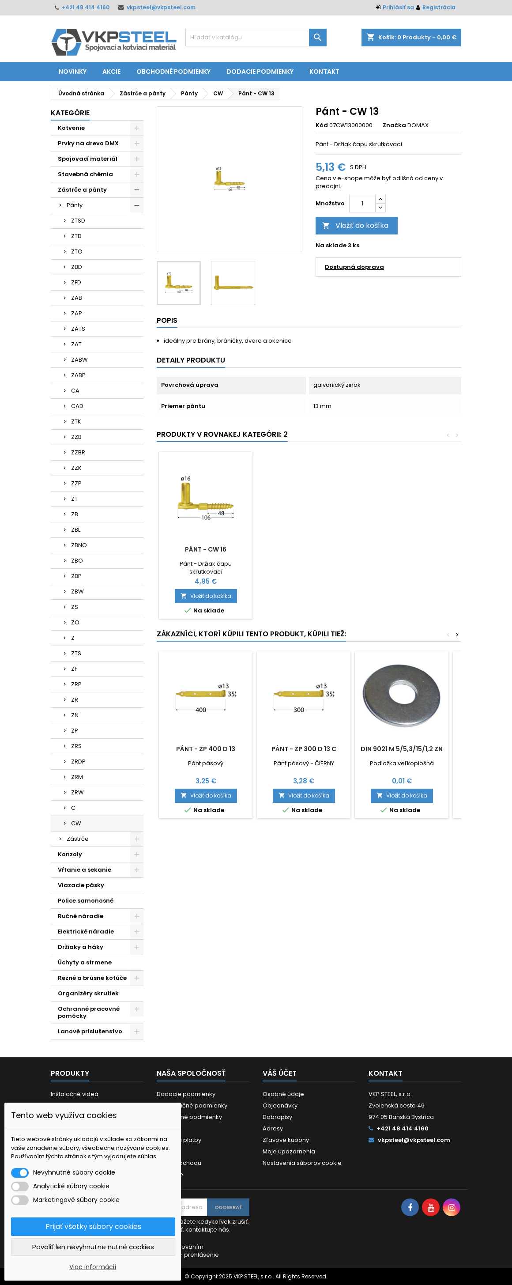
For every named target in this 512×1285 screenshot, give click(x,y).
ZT (74, 499)
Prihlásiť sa (398, 7)
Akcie (111, 71)
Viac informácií (92, 1266)
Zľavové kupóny (286, 1140)
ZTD (76, 236)
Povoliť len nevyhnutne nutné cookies (93, 1246)
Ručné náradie (80, 916)
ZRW (77, 792)
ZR (74, 699)
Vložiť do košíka (355, 225)
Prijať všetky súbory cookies (93, 1226)
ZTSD (78, 220)
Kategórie (70, 113)
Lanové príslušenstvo (90, 1031)
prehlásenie (201, 1255)
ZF (74, 669)
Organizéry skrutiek (88, 993)
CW (76, 823)
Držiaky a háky (80, 947)
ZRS (76, 746)
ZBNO (79, 545)
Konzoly (70, 854)
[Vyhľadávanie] (256, 37)
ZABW (79, 359)
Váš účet (280, 1073)
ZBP (76, 576)
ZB (74, 514)
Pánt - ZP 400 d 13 (205, 749)
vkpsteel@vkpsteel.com (161, 7)
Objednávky (280, 1105)
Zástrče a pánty (82, 189)
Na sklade (331, 245)
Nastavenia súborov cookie (302, 1163)
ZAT (76, 344)
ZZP (76, 483)
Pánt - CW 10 (206, 549)
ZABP (78, 375)
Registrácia (439, 7)
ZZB (76, 437)
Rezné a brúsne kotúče (92, 978)
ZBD (76, 267)
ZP (74, 730)
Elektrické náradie (86, 931)
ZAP (76, 313)
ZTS (76, 653)
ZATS (78, 329)
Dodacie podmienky (260, 71)
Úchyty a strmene (85, 962)
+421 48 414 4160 (85, 7)
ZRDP (78, 761)
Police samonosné (85, 900)
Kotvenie (71, 128)
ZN (75, 715)
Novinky (73, 71)
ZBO (77, 560)
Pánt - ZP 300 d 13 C (303, 749)
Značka (394, 125)
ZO (75, 622)
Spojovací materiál (87, 159)
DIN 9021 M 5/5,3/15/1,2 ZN (402, 749)
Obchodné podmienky (173, 71)
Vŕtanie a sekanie (84, 869)
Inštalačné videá (74, 1094)
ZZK (76, 468)
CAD (77, 406)
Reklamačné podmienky (192, 1105)
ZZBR (78, 452)
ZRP (76, 684)
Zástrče (78, 839)
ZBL (75, 529)
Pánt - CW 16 (303, 549)
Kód (322, 125)
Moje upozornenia (289, 1151)
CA (75, 390)
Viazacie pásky (81, 885)
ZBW (77, 591)
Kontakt (324, 71)
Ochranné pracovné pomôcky (89, 1012)
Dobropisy (277, 1117)
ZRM (77, 777)
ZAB (76, 298)
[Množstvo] (362, 203)
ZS (74, 607)
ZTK (76, 421)
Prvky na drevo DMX (88, 143)
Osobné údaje (283, 1094)
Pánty (75, 205)
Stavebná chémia (85, 174)
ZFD (76, 282)
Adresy (273, 1128)
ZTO (77, 251)
